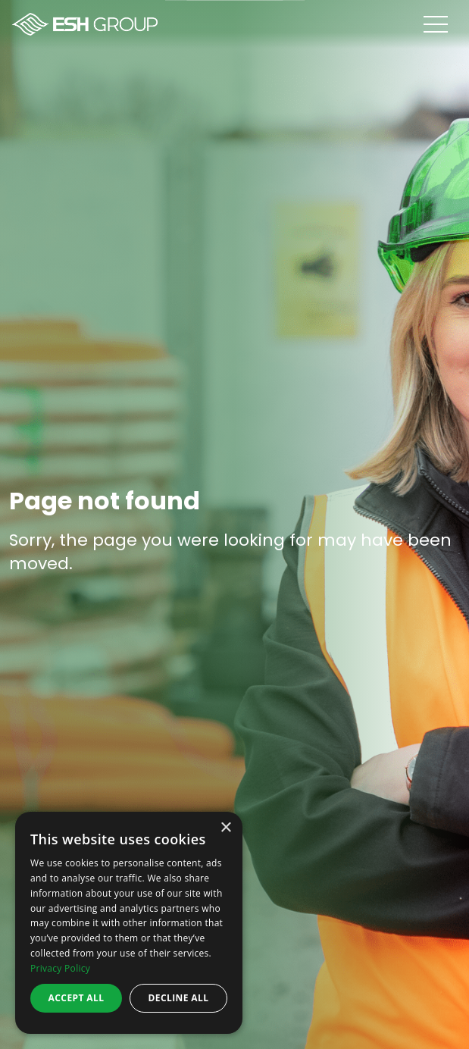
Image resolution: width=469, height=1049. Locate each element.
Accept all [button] (76, 997)
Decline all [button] (179, 997)
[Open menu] (446, 24)
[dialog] (128, 923)
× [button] (225, 828)
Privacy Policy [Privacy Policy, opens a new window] (60, 968)
